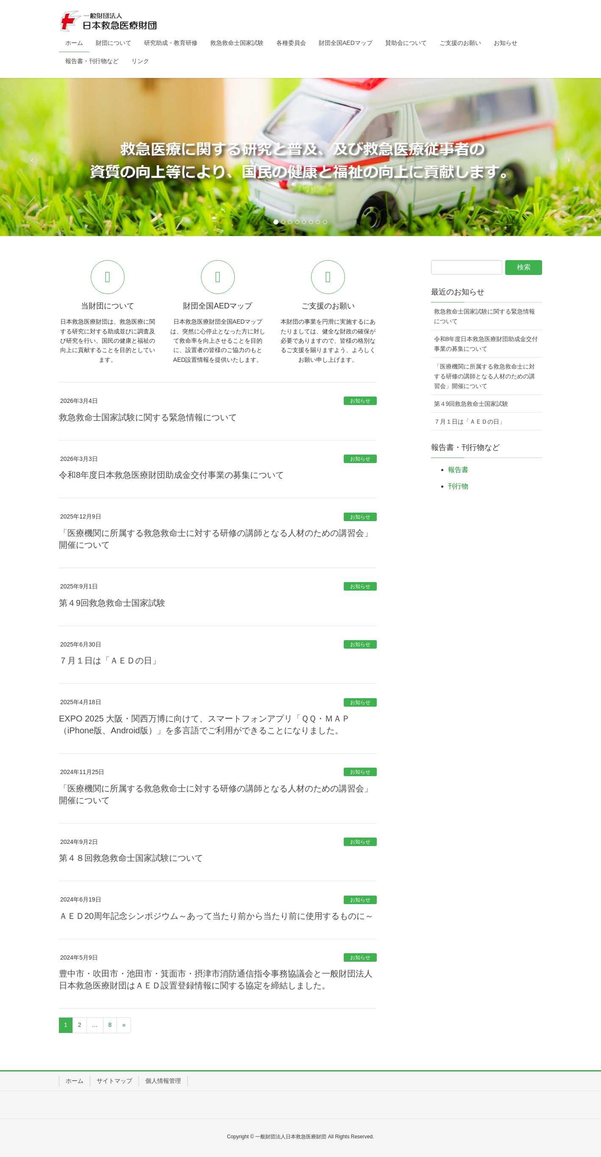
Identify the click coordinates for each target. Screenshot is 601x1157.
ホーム (74, 1080)
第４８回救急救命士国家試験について (131, 858)
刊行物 (458, 486)
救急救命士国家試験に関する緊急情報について (148, 417)
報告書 (458, 469)
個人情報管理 (163, 1080)
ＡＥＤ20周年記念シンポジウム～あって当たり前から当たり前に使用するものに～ (216, 916)
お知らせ (360, 401)
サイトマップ (114, 1080)
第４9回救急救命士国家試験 (112, 603)
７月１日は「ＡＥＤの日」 (110, 660)
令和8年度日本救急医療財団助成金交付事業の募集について (171, 475)
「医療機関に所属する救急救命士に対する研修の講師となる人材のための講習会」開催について (484, 376)
